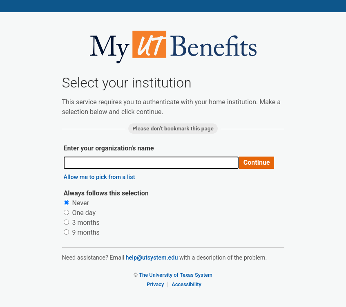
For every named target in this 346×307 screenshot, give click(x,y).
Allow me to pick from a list (99, 177)
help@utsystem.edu (152, 257)
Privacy (155, 284)
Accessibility (186, 284)
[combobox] (151, 163)
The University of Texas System (175, 275)
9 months (82, 232)
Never (76, 203)
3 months (82, 222)
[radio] (66, 202)
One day (80, 213)
